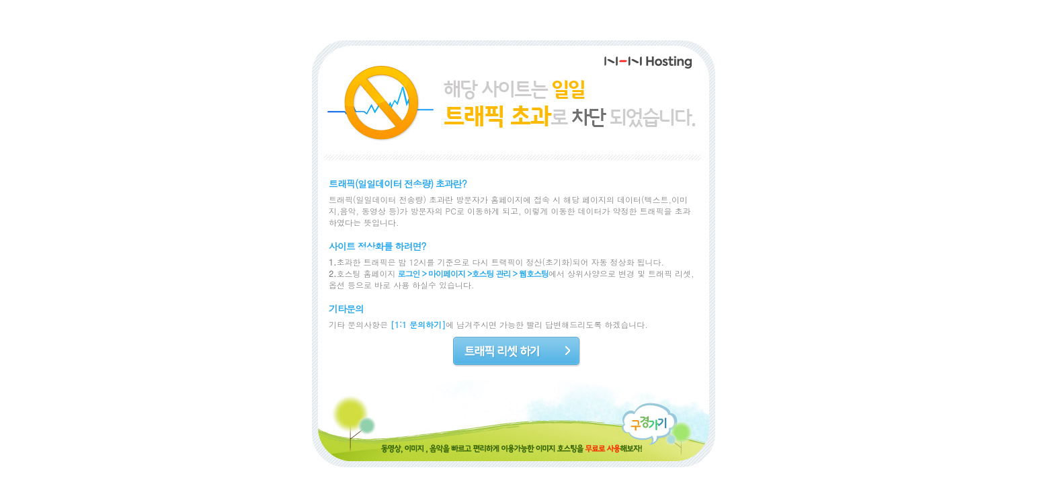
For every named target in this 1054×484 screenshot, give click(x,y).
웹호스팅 (534, 273)
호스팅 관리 (491, 273)
